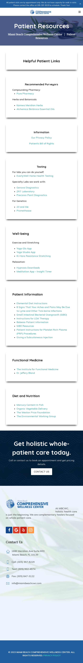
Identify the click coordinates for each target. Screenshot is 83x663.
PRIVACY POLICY (52, 655)
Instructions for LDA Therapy (33, 318)
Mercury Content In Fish (30, 404)
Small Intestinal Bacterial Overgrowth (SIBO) (42, 314)
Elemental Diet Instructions (32, 303)
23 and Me (22, 206)
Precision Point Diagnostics (32, 195)
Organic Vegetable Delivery (32, 408)
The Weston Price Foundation (33, 412)
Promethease (24, 210)
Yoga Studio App (26, 252)
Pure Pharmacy (25, 93)
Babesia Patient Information (32, 322)
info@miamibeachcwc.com (25, 583)
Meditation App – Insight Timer (34, 271)
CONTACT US (41, 471)
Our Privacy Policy (41, 137)
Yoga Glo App (24, 248)
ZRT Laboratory (26, 191)
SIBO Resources (25, 325)
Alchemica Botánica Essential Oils (36, 109)
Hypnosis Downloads (28, 267)
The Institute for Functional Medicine (37, 369)
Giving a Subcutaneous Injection (35, 337)
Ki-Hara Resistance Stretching (34, 255)
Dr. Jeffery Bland (26, 372)
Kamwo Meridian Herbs (30, 105)
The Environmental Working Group (36, 416)
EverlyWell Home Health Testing (35, 175)
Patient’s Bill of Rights (41, 143)
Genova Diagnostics (28, 187)
